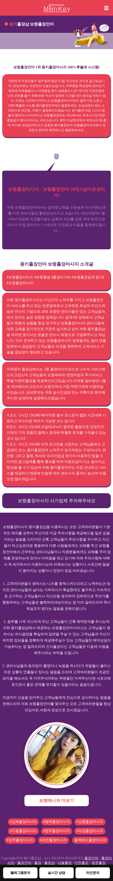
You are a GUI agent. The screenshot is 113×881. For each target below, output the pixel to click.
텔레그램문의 (20, 873)
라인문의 (92, 873)
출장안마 (91, 858)
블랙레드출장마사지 (90, 840)
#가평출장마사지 (23, 831)
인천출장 (81, 863)
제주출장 (98, 863)
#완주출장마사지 (56, 831)
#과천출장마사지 (53, 840)
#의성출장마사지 (90, 831)
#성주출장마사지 (20, 840)
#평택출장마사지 (56, 822)
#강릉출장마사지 (90, 822)
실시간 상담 (56, 873)
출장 (37, 863)
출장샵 (49, 863)
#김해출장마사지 (23, 822)
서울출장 (64, 863)
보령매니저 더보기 (56, 800)
